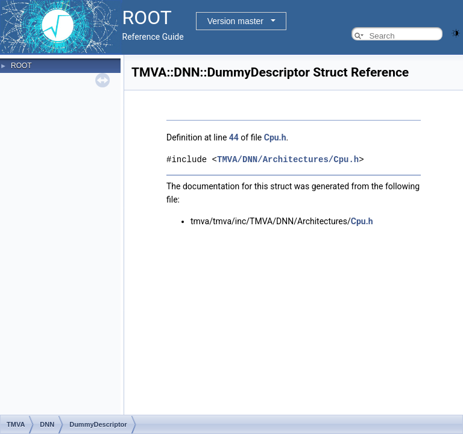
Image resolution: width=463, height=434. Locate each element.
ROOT (21, 65)
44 (234, 137)
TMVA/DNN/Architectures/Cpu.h (288, 159)
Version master (235, 21)
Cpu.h (275, 137)
